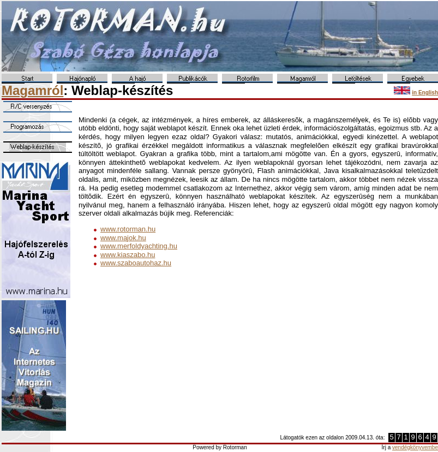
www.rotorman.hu (127, 229)
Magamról (32, 90)
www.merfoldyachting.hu (138, 246)
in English (425, 93)
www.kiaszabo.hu (127, 255)
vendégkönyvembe (415, 447)
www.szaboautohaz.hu (135, 263)
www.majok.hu (123, 238)
